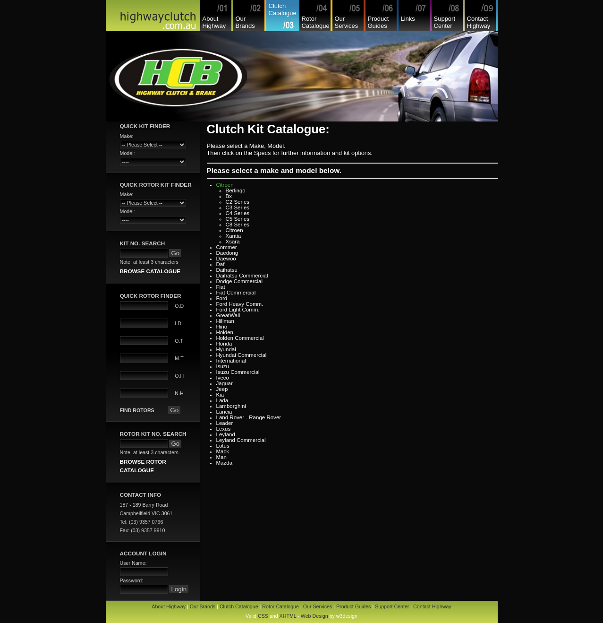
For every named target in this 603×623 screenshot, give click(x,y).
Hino (222, 326)
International (231, 360)
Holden (225, 332)
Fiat (220, 287)
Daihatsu (227, 270)
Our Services (346, 22)
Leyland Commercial (241, 440)
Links (408, 18)
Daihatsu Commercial (242, 275)
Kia (220, 395)
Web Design (314, 616)
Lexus (223, 429)
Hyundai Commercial (241, 355)
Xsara (233, 241)
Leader (224, 423)
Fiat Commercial (236, 292)
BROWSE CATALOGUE (150, 271)
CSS (263, 616)
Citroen (225, 185)
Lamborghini (231, 406)
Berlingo (236, 190)
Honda (224, 343)
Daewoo (226, 258)
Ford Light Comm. (238, 309)
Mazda (224, 463)
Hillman (225, 321)
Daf (220, 264)
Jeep (222, 389)
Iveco (222, 378)
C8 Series (238, 224)
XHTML (288, 616)
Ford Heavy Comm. (239, 304)
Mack (222, 451)
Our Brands (245, 22)
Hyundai (226, 349)
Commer (226, 247)
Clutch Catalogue (283, 9)
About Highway (214, 22)
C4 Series (238, 213)
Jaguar (224, 383)
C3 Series (238, 207)
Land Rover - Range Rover (248, 417)
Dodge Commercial (239, 281)
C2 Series (238, 202)
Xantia (233, 236)
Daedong (227, 253)
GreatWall (228, 315)
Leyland (225, 434)
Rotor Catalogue (316, 22)
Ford (222, 298)
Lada (222, 400)
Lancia (224, 412)
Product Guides (378, 22)
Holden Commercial (240, 338)
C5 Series (238, 219)
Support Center (445, 22)
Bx (229, 196)
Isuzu (222, 366)
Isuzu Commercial (238, 372)
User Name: (133, 563)
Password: (132, 580)
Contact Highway (479, 22)
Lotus (222, 446)
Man (221, 457)
